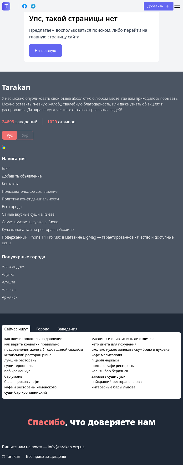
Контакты (10, 183)
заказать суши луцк (108, 376)
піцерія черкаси (105, 360)
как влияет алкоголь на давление (33, 338)
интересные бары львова (113, 387)
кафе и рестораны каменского (30, 387)
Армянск (9, 297)
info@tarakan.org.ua (66, 446)
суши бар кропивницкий (25, 392)
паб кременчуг (17, 370)
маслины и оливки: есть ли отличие (122, 338)
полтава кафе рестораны (113, 365)
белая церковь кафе (21, 381)
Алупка (8, 274)
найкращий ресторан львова (117, 381)
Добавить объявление (22, 176)
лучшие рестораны (20, 360)
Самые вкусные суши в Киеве (28, 214)
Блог (6, 168)
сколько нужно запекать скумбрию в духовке (130, 349)
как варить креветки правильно (32, 344)
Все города (12, 206)
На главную (45, 50)
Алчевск (9, 289)
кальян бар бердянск (110, 370)
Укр (25, 135)
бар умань (13, 376)
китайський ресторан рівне (27, 354)
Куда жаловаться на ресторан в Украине (38, 229)
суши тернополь (18, 365)
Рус (10, 135)
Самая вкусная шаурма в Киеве (30, 222)
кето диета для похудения (114, 344)
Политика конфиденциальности (30, 199)
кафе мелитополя (107, 354)
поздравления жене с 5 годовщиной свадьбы (43, 349)
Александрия (13, 266)
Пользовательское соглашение (29, 191)
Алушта (8, 282)
